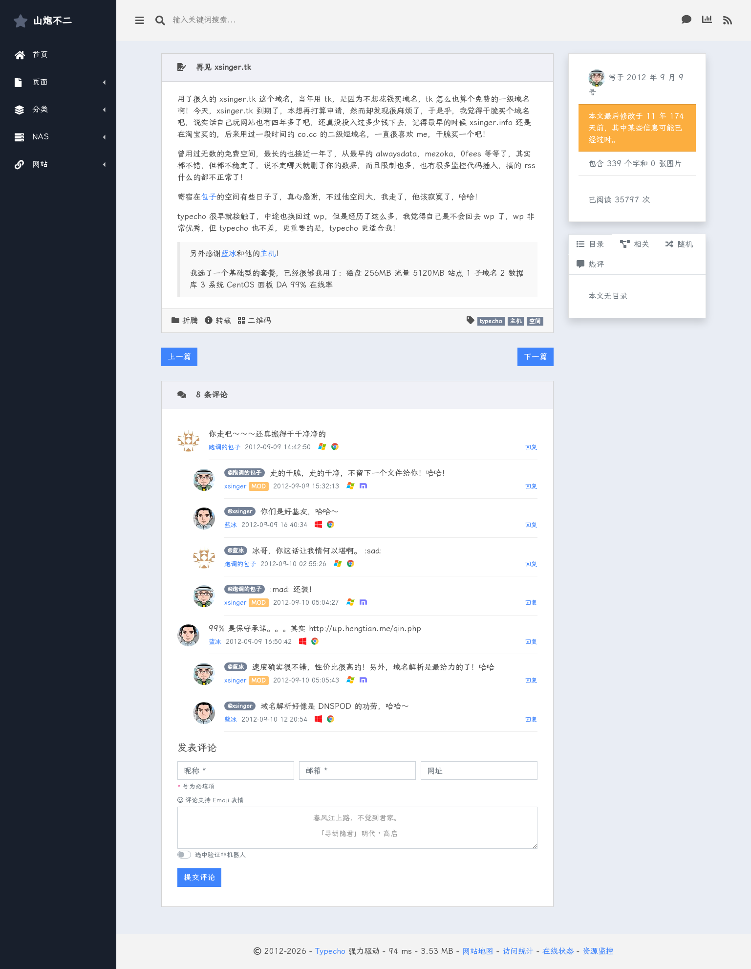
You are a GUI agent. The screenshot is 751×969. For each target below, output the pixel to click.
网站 (31, 164)
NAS (32, 137)
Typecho (330, 951)
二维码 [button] (254, 320)
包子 (208, 196)
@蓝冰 (236, 550)
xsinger (235, 486)
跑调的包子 (224, 447)
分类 (31, 109)
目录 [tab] (590, 244)
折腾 (190, 320)
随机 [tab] (679, 244)
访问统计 (518, 951)
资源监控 (598, 951)
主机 (268, 253)
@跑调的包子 (244, 472)
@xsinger (240, 511)
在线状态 (558, 951)
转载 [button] (218, 320)
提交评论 (199, 877)
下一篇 (535, 356)
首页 (31, 55)
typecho (491, 321)
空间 (535, 321)
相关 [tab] (634, 244)
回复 (531, 447)
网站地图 (478, 951)
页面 (31, 82)
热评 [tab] (590, 264)
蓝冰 (228, 253)
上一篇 (179, 356)
